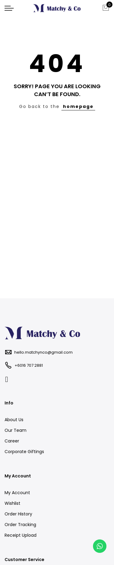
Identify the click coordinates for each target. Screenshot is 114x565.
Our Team (15, 430)
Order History (18, 514)
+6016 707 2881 (29, 365)
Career (12, 441)
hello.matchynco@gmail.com (43, 352)
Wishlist (12, 503)
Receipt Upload (20, 535)
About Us (14, 420)
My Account (17, 493)
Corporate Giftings (24, 452)
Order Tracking (20, 525)
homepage (78, 106)
